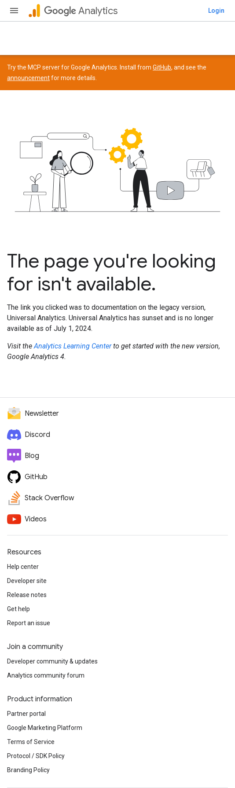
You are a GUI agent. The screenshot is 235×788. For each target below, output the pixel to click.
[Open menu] (14, 10)
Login (216, 10)
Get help (18, 608)
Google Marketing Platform (44, 727)
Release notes (27, 594)
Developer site (27, 580)
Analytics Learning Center (72, 346)
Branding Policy (28, 769)
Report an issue (28, 623)
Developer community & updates (52, 661)
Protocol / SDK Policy (36, 755)
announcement (28, 77)
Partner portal (26, 713)
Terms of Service (31, 741)
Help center (23, 566)
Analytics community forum (45, 675)
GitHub (162, 67)
